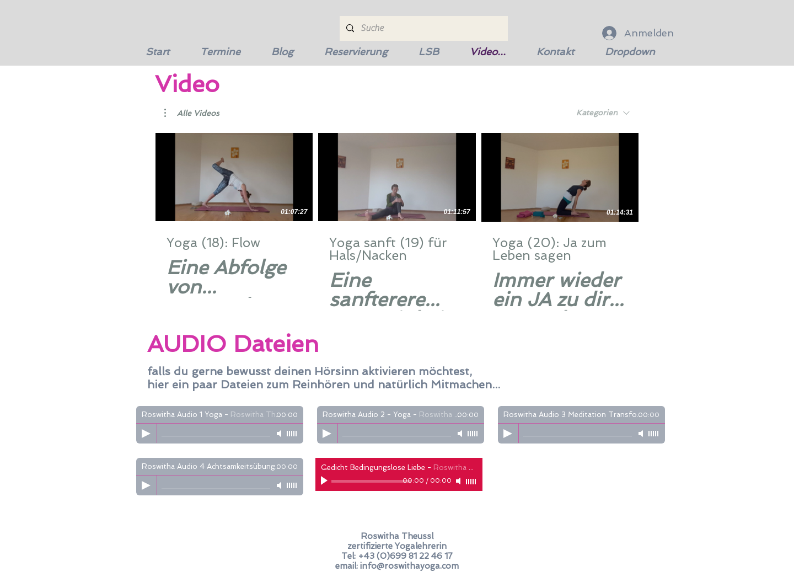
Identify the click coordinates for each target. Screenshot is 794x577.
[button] (191, 113)
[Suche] (423, 28)
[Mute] (280, 433)
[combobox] (603, 112)
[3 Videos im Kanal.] (397, 222)
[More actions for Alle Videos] (191, 113)
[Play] (146, 433)
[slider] (292, 433)
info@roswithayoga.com (409, 566)
